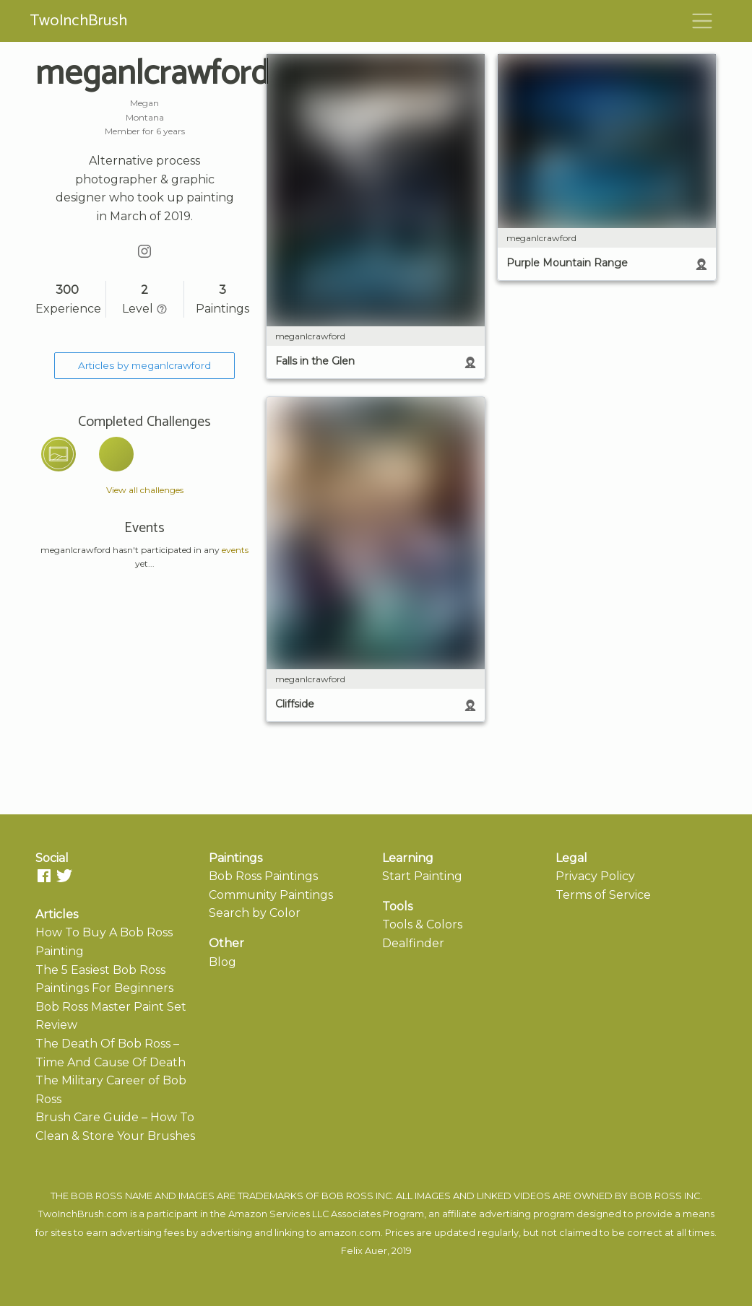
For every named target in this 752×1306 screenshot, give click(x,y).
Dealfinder (413, 943)
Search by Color (255, 913)
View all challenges (144, 489)
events (235, 549)
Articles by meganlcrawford (144, 365)
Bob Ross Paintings (263, 876)
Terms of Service (603, 895)
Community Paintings (271, 895)
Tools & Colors (422, 924)
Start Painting (422, 876)
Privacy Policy (595, 876)
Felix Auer (364, 1250)
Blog (222, 962)
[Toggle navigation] (702, 21)
